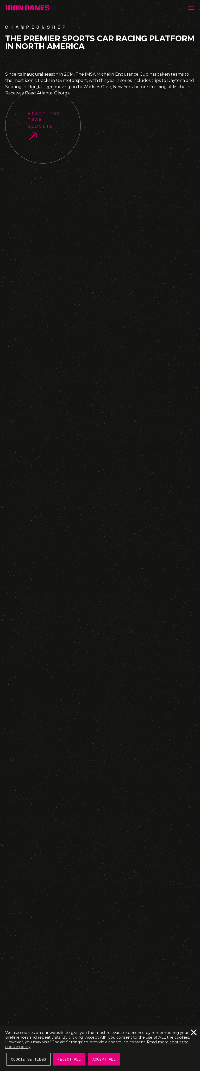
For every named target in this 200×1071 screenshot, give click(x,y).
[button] (191, 8)
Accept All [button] (104, 1059)
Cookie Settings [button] (28, 1059)
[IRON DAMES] (27, 8)
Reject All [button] (69, 1059)
